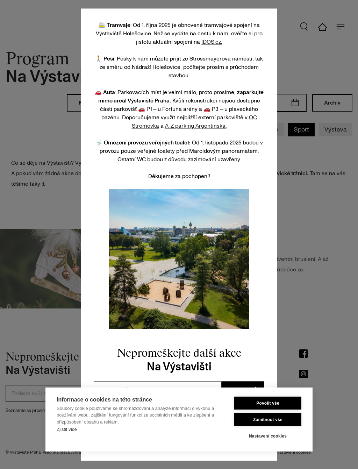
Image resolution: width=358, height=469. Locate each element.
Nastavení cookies (268, 436)
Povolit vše (267, 403)
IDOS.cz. (211, 42)
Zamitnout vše (267, 419)
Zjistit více (67, 429)
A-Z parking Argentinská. (196, 126)
